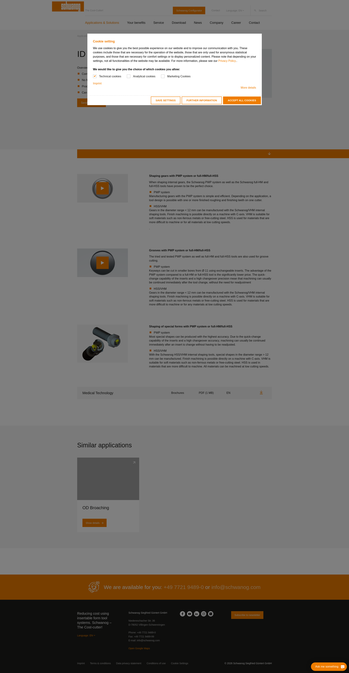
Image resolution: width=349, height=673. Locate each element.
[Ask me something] (342, 666)
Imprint (97, 83)
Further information (201, 100)
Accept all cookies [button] (242, 100)
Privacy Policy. (227, 60)
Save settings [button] (166, 100)
